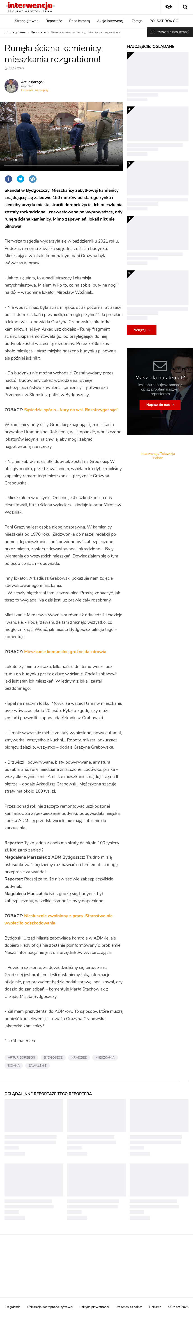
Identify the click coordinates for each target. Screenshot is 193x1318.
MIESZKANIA (105, 1057)
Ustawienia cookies (128, 1307)
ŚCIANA (14, 1065)
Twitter (20, 179)
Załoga (137, 21)
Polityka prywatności (94, 1307)
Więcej (140, 330)
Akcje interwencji (110, 21)
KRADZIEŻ (79, 1057)
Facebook (8, 179)
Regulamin (13, 1307)
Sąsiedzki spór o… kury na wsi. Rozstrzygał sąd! (71, 410)
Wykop (33, 179)
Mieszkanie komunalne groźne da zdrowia (65, 652)
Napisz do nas (158, 405)
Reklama (155, 1307)
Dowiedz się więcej (34, 90)
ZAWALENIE (37, 1065)
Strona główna (26, 21)
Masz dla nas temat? (173, 32)
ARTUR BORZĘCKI (21, 1057)
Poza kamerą (79, 21)
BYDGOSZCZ (53, 1057)
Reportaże (54, 21)
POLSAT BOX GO (164, 21)
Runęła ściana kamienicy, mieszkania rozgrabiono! (85, 32)
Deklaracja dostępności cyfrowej (50, 1307)
